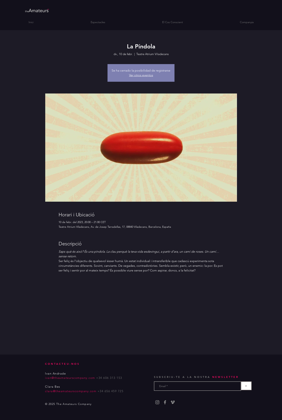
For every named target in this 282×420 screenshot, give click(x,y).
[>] (246, 385)
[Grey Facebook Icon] (165, 402)
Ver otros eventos (141, 75)
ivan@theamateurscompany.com (70, 378)
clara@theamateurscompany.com (70, 391)
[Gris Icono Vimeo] (172, 402)
